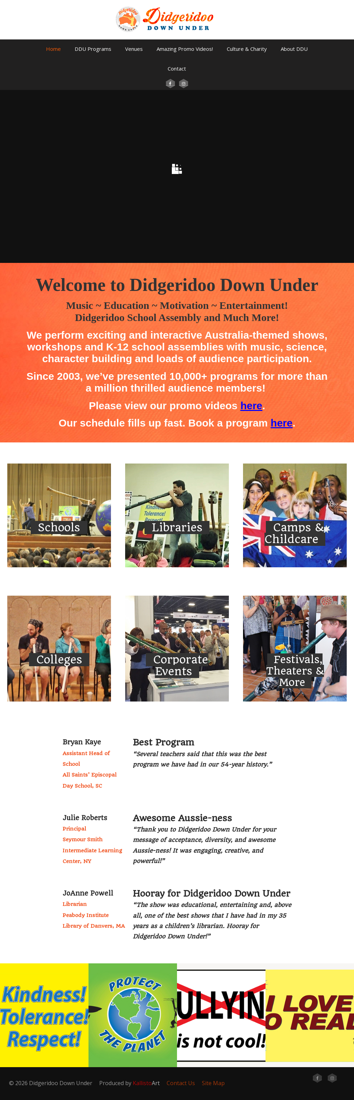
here (251, 405)
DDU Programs (93, 48)
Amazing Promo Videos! (185, 48)
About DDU (294, 48)
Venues (134, 48)
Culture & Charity (247, 48)
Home (53, 48)
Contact (177, 68)
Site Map (213, 1083)
